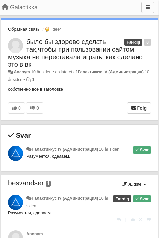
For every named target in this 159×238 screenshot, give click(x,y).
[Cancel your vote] (140, 219)
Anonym (22, 72)
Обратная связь (24, 29)
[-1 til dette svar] (149, 219)
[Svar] (119, 219)
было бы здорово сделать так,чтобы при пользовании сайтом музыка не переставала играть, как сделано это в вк (75, 53)
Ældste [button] (134, 184)
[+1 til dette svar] (133, 219)
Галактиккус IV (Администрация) (111, 72)
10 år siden (109, 149)
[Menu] (147, 7)
